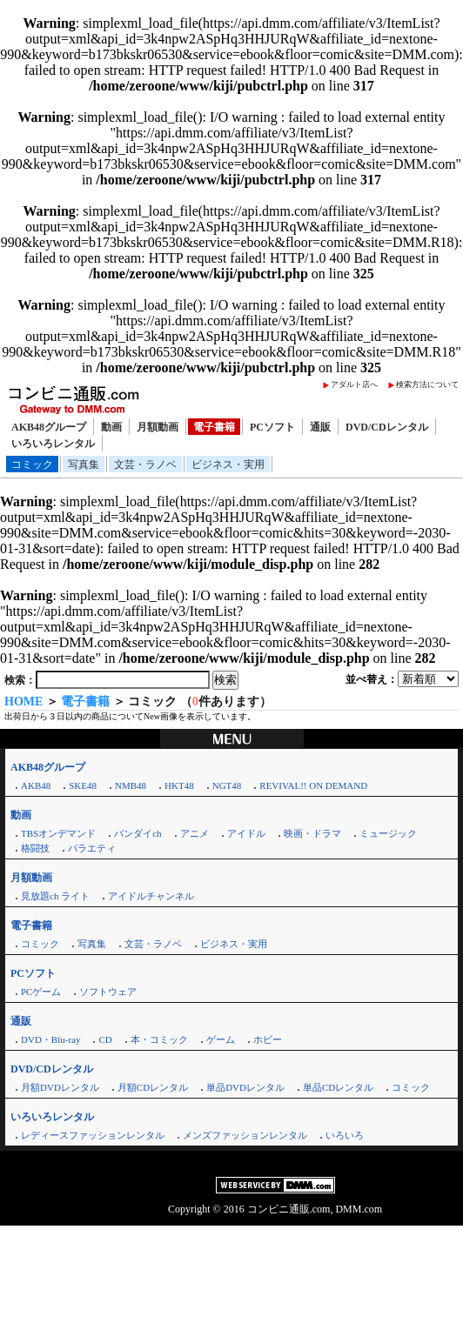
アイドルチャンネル (151, 896)
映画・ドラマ (312, 833)
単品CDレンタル (338, 1087)
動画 (111, 427)
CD (104, 1039)
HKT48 (179, 785)
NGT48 (227, 785)
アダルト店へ (354, 384)
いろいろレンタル (53, 444)
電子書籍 (214, 427)
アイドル (246, 833)
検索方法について (427, 384)
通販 (320, 427)
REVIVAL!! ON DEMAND (313, 785)
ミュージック (388, 833)
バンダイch (137, 833)
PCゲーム (41, 991)
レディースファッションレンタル (92, 1135)
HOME (23, 701)
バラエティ (92, 848)
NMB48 (130, 785)
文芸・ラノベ (145, 464)
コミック (32, 464)
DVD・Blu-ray (50, 1039)
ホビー (267, 1039)
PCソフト (272, 427)
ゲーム (220, 1039)
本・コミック (159, 1039)
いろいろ (344, 1135)
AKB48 (35, 785)
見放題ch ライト (55, 896)
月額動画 (157, 427)
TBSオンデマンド (58, 833)
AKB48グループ (48, 427)
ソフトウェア (108, 991)
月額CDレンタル (152, 1087)
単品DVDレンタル (245, 1087)
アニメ (194, 833)
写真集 (83, 464)
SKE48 (83, 785)
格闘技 (35, 848)
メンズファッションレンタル (245, 1135)
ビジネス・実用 (228, 464)
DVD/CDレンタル (387, 427)
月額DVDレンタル (60, 1087)
